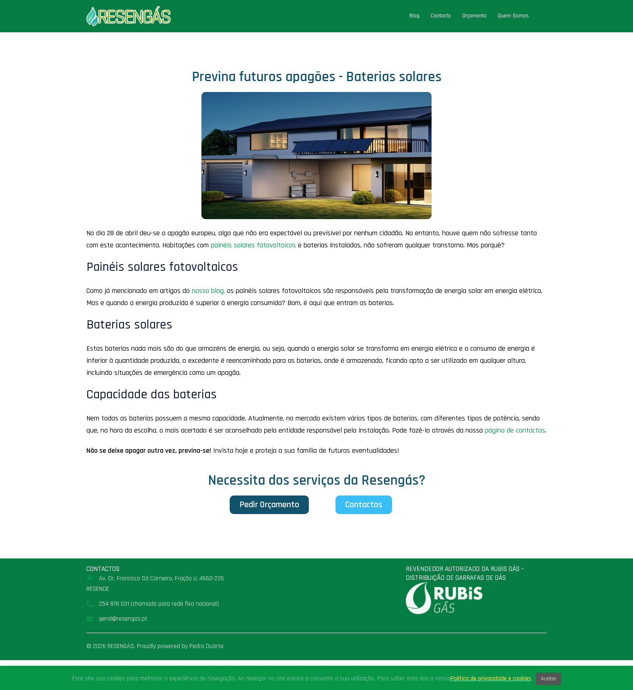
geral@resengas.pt (123, 619)
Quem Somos (513, 15)
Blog (414, 15)
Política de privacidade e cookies (491, 678)
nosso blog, (208, 290)
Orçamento (474, 15)
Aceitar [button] (548, 678)
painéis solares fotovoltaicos (253, 245)
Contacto (441, 15)
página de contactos (515, 430)
